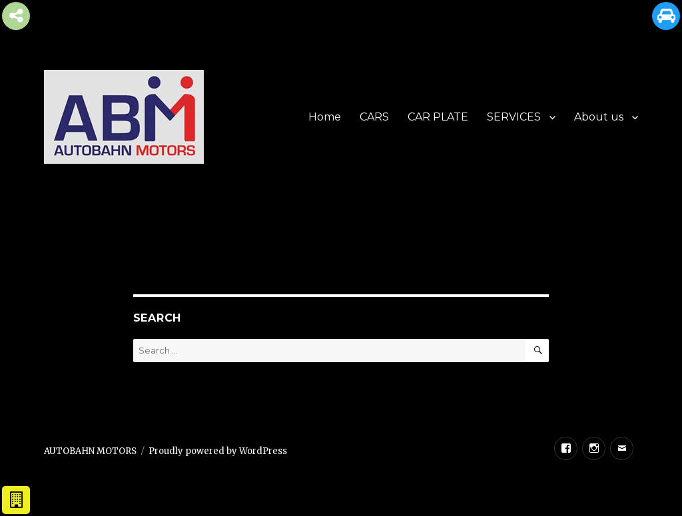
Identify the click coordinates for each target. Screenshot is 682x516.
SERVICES (514, 117)
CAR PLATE (438, 117)
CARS (374, 117)
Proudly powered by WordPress (218, 451)
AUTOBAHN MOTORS (90, 451)
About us (598, 117)
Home (324, 117)
